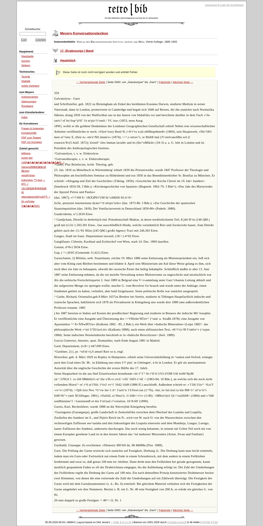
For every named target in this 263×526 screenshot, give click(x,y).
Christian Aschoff (176, 522)
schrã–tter (27, 157)
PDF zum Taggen (31, 137)
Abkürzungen (28, 101)
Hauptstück (68, 60)
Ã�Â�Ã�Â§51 (30, 206)
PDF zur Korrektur (31, 142)
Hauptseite (27, 56)
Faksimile (164, 82)
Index (24, 117)
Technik (25, 76)
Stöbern (25, 65)
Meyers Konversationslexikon (84, 33)
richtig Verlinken (30, 85)
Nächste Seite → (183, 82)
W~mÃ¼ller (28, 201)
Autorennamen (29, 96)
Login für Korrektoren (232, 5)
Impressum (211, 5)
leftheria (25, 153)
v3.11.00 (126, 522)
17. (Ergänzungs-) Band (77, 50)
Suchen (25, 61)
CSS (215, 522)
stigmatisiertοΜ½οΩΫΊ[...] (35, 196)
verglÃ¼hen (28, 175)
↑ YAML (115, 522)
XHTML (206, 522)
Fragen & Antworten (32, 128)
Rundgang (27, 106)
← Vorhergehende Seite (90, 82)
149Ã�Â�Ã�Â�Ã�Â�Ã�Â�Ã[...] (42, 162)
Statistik (25, 81)
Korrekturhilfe (28, 133)
